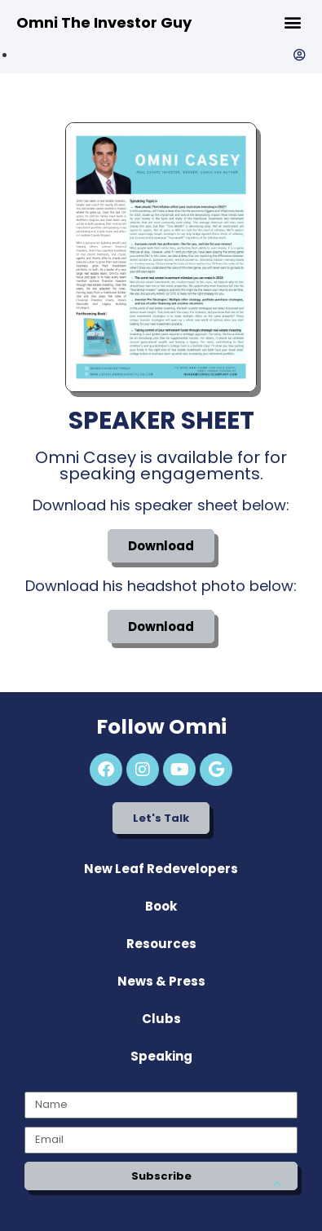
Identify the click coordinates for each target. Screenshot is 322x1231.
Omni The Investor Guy (104, 22)
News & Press (161, 981)
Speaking (161, 1056)
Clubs (161, 1018)
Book (161, 906)
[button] (292, 21)
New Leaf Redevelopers (161, 868)
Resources (161, 943)
